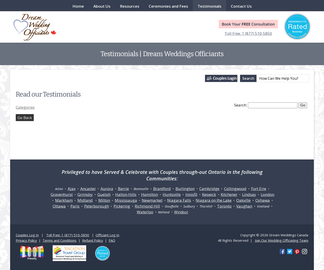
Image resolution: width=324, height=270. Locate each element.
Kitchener (229, 194)
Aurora (107, 188)
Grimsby (85, 194)
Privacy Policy (26, 240)
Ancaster (88, 188)
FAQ (112, 240)
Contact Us (241, 6)
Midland (85, 200)
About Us (101, 6)
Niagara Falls (179, 200)
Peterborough (96, 206)
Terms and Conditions (59, 240)
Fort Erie (258, 188)
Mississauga (126, 200)
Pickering (122, 206)
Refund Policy (92, 240)
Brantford (162, 188)
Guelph (103, 194)
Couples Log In (27, 235)
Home (78, 6)
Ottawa (59, 206)
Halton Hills (125, 194)
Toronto (224, 206)
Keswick (209, 194)
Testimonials (209, 6)
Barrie (123, 188)
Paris (74, 206)
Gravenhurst (62, 194)
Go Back (25, 117)
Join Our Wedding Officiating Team (281, 240)
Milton (104, 200)
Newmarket (152, 200)
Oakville (243, 200)
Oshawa (262, 200)
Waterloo (145, 212)
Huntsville (172, 194)
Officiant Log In (107, 235)
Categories (25, 107)
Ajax (72, 188)
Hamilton (149, 194)
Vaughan (244, 206)
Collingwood (235, 188)
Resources (129, 6)
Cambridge (209, 188)
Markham (64, 200)
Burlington (185, 188)
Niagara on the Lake (214, 200)
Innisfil (191, 194)
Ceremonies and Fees (168, 6)
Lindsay (249, 194)
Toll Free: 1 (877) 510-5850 (248, 33)
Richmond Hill (147, 206)
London (267, 194)
